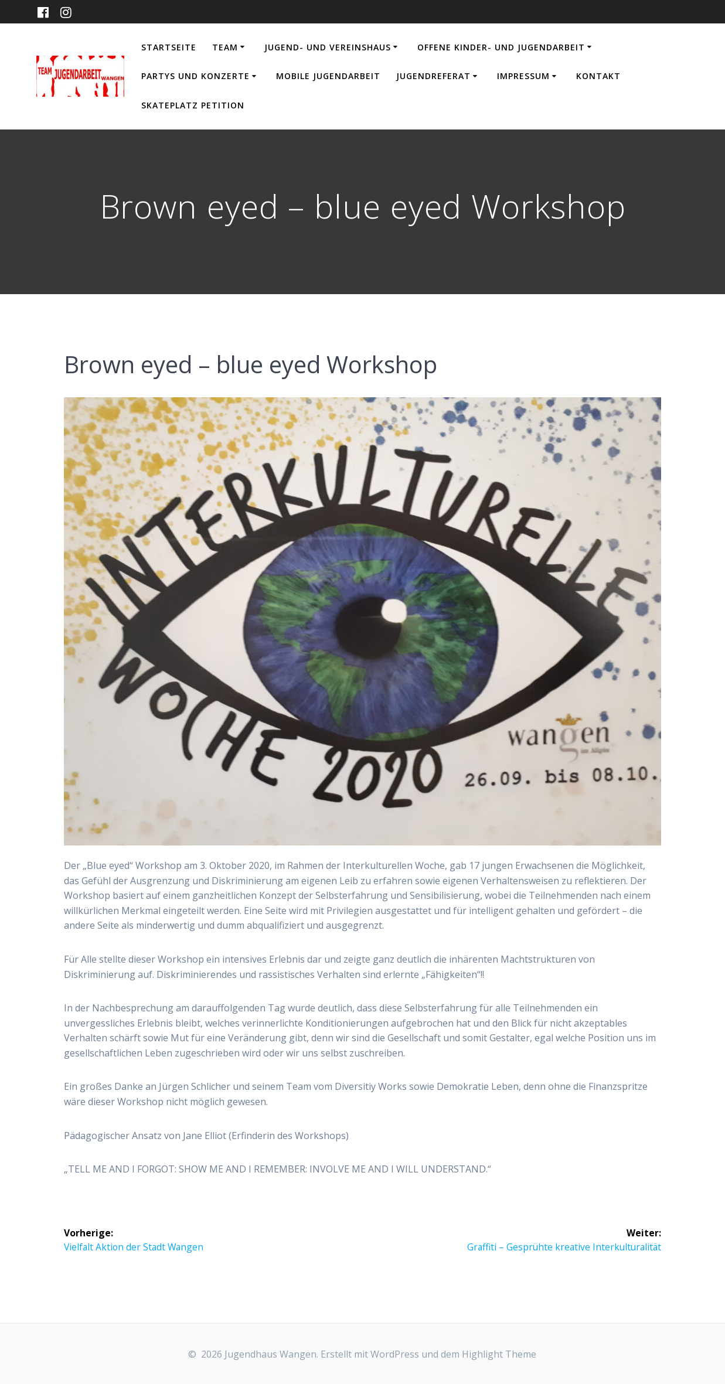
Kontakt (598, 75)
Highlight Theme (499, 1354)
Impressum (523, 75)
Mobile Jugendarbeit (328, 75)
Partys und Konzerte (195, 75)
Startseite (168, 47)
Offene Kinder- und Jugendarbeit (501, 47)
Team (225, 47)
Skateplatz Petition (192, 105)
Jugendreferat (433, 75)
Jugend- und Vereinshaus (327, 47)
